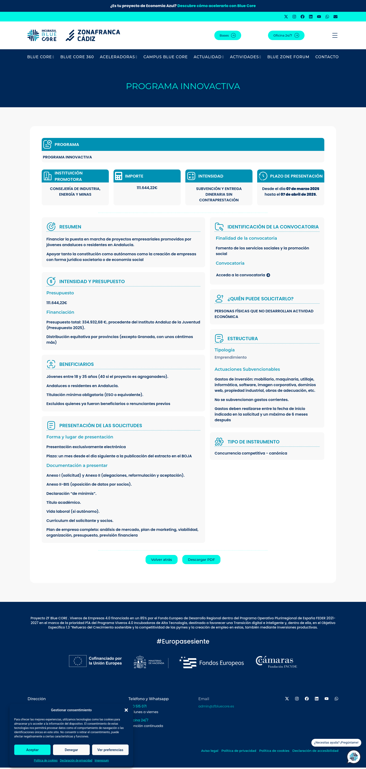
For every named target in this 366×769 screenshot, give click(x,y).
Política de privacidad (241, 752)
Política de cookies (46, 760)
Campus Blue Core (165, 58)
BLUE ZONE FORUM (288, 58)
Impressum (102, 760)
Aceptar (32, 750)
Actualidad (209, 58)
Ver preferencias (110, 750)
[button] (126, 710)
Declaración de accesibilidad (323, 752)
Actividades (245, 58)
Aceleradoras (119, 58)
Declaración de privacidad (76, 760)
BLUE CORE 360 (77, 58)
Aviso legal (209, 752)
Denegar (71, 750)
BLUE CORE (41, 58)
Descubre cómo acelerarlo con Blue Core (216, 5)
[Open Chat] (353, 756)
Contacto (327, 58)
